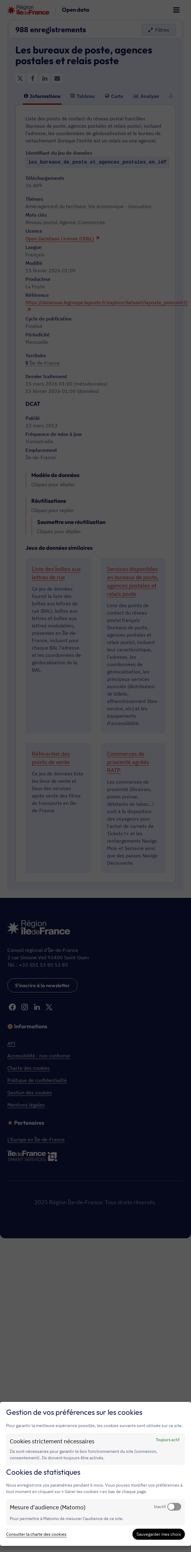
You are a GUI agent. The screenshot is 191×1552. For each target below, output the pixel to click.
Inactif (160, 1506)
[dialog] (95, 1474)
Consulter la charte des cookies (36, 1534)
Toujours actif (167, 1439)
